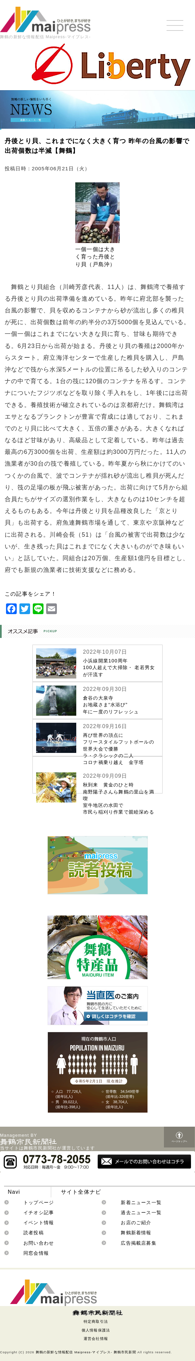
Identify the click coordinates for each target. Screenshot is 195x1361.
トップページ (38, 1202)
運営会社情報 (96, 1339)
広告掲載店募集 (138, 1243)
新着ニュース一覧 (141, 1202)
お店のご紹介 (136, 1222)
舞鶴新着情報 (136, 1232)
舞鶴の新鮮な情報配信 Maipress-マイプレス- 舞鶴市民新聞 (86, 1352)
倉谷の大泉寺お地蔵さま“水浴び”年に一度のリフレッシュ (111, 704)
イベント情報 (38, 1222)
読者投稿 (33, 1232)
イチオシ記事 (38, 1212)
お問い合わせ (38, 1243)
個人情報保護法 (96, 1330)
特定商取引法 (96, 1321)
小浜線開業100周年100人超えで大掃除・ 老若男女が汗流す (119, 667)
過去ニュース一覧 (141, 1212)
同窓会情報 (36, 1253)
